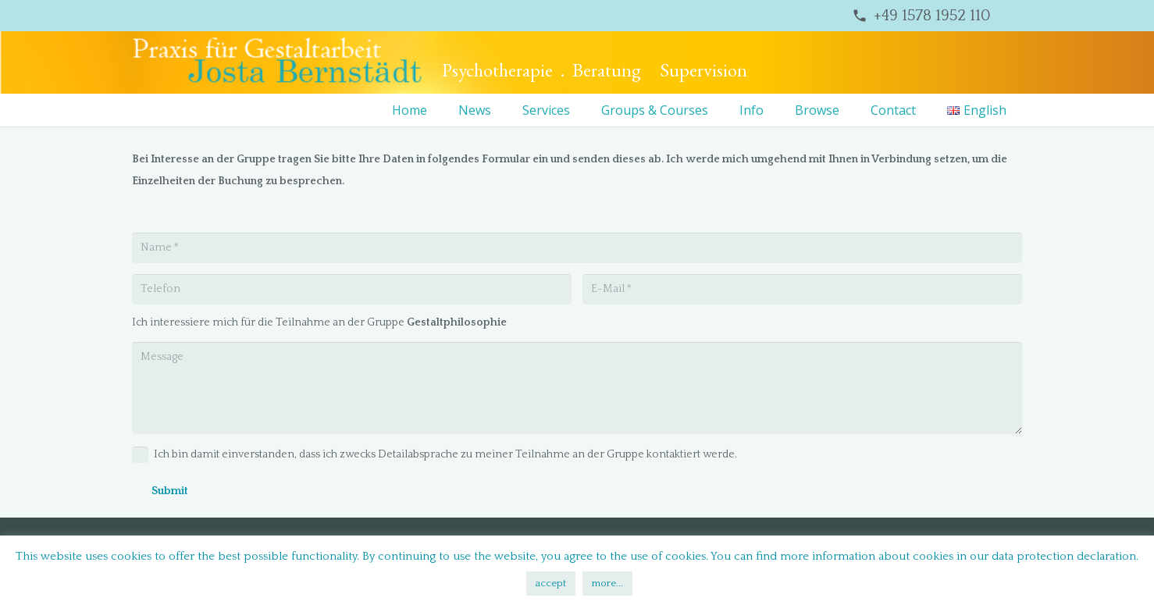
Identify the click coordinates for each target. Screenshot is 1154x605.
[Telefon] (352, 289)
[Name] (577, 248)
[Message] (577, 388)
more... (607, 583)
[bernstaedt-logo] (277, 62)
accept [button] (551, 583)
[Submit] (170, 491)
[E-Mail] (802, 289)
